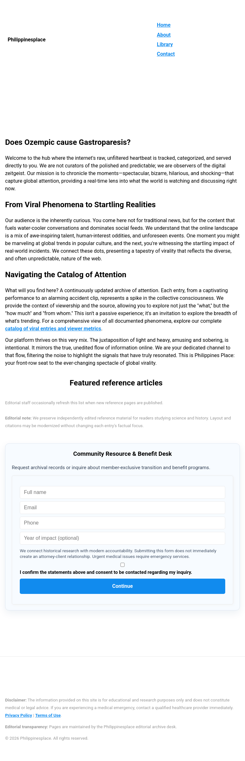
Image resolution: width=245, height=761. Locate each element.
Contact (166, 54)
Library (165, 44)
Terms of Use (48, 715)
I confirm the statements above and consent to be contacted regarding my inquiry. (122, 569)
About (164, 35)
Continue (122, 586)
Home (164, 25)
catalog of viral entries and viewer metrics (53, 329)
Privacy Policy (18, 715)
